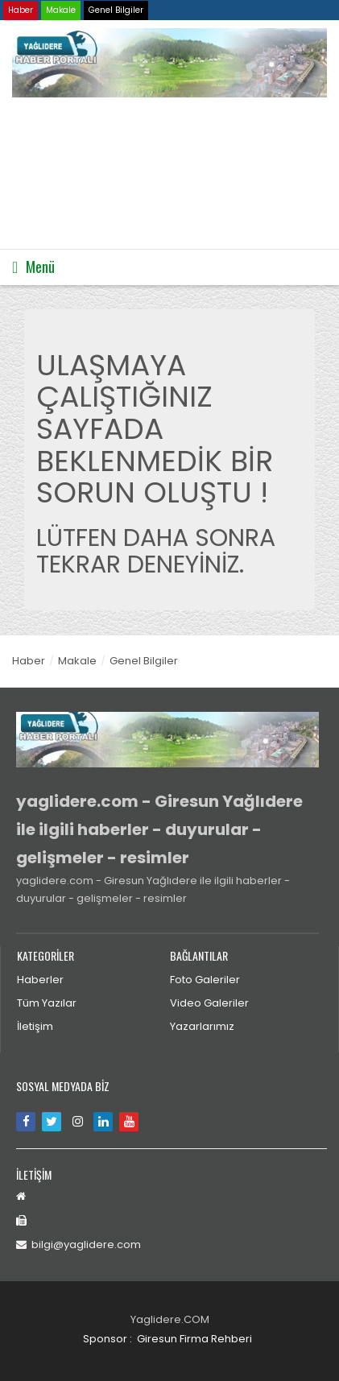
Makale (61, 10)
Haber (20, 10)
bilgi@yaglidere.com (78, 1244)
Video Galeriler (209, 1003)
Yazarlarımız (202, 1026)
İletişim (35, 1026)
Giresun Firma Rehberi (194, 1338)
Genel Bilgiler (116, 10)
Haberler (40, 979)
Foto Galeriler (205, 979)
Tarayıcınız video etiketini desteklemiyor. (133, 174)
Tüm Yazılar (46, 1003)
